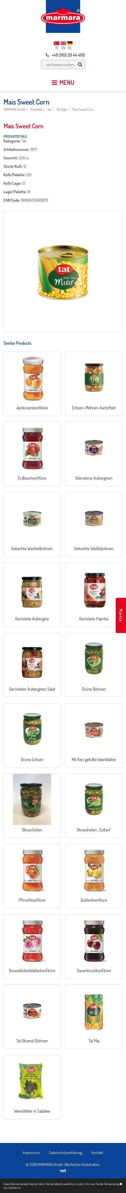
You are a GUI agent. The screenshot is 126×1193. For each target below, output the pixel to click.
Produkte (36, 109)
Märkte (120, 615)
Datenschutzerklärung (65, 1152)
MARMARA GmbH (14, 109)
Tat (49, 109)
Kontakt (97, 1152)
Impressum (31, 1152)
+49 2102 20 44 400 (65, 55)
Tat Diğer (61, 109)
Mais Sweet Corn (83, 109)
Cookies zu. (14, 1187)
